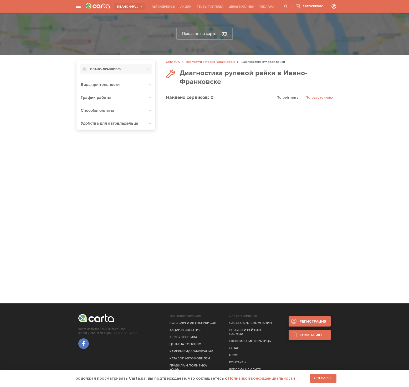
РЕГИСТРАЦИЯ (313, 321)
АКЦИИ (186, 7)
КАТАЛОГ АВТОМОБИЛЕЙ (190, 358)
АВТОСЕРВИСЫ (163, 7)
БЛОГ (233, 355)
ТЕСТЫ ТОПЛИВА (210, 7)
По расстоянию (319, 97)
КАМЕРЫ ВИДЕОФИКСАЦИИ (191, 351)
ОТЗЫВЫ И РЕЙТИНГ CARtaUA (245, 332)
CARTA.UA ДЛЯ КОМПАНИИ (250, 323)
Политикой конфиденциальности (261, 378)
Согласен (323, 378)
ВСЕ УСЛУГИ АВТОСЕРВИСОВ (193, 323)
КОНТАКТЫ (237, 362)
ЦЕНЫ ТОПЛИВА (241, 7)
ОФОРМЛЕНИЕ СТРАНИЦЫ (250, 341)
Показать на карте (204, 33)
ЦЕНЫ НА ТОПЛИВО (185, 344)
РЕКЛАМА (266, 7)
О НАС (234, 348)
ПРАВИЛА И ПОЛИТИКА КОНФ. (188, 367)
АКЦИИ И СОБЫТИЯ (185, 330)
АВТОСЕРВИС (313, 6)
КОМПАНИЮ (311, 335)
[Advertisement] (115, 213)
